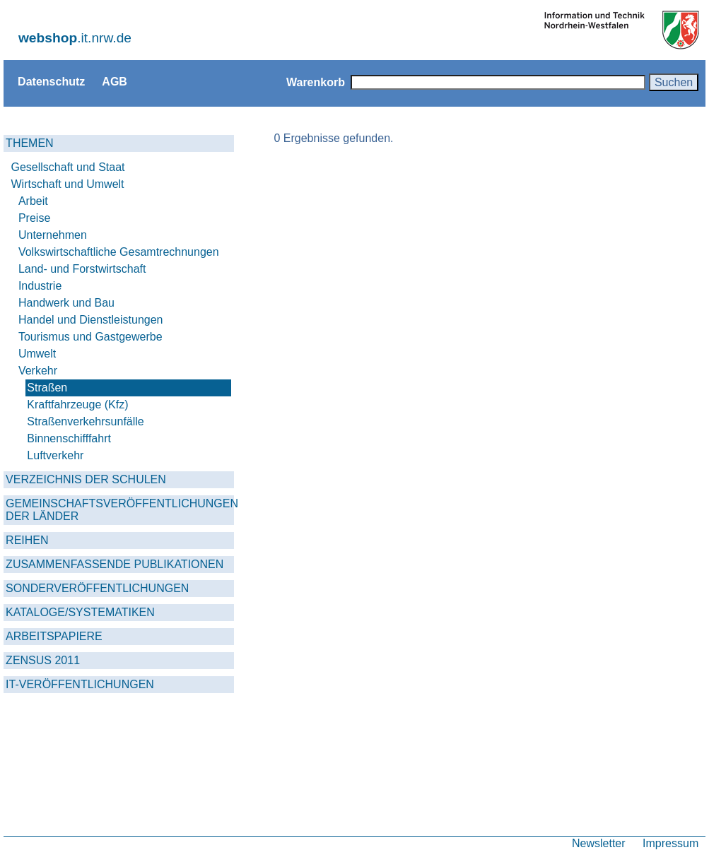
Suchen (674, 82)
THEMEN (30, 143)
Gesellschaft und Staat (68, 167)
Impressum (670, 843)
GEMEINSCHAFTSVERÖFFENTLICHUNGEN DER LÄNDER (120, 509)
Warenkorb (315, 82)
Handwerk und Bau (66, 303)
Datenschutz (51, 81)
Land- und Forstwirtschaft (82, 269)
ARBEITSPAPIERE (54, 636)
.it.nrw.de (74, 37)
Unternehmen (52, 235)
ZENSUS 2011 (43, 660)
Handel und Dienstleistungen (90, 320)
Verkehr (37, 371)
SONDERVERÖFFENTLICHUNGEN (97, 588)
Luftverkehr (55, 455)
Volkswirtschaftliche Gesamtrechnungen (118, 252)
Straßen (47, 388)
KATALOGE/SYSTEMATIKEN (80, 612)
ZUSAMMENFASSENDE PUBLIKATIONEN (114, 564)
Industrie (39, 286)
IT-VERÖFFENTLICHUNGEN (80, 684)
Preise (34, 218)
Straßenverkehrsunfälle (85, 421)
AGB (114, 81)
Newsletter (599, 843)
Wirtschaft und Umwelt (67, 184)
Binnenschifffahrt (69, 438)
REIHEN (27, 540)
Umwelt (37, 354)
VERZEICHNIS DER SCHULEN (86, 479)
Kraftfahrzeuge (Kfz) (77, 405)
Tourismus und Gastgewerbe (90, 337)
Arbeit (33, 201)
